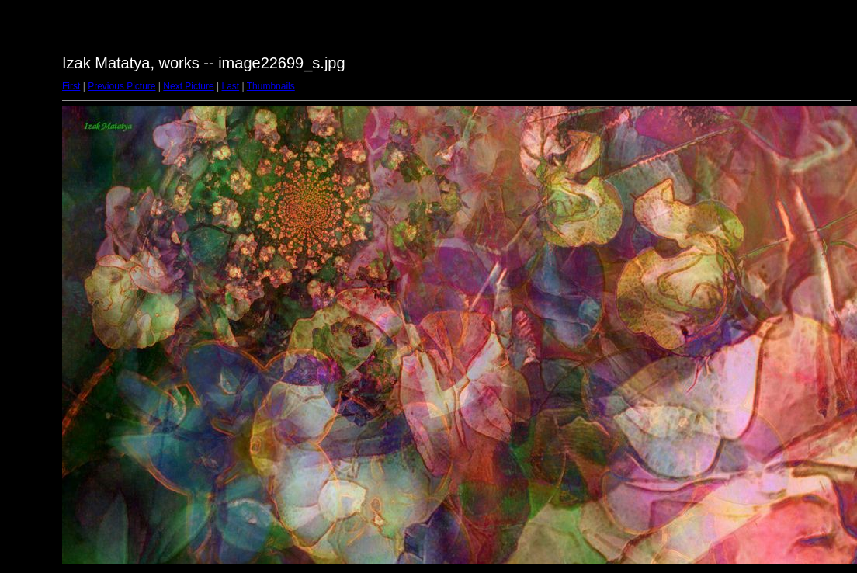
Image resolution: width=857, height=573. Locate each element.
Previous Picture (121, 86)
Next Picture (188, 86)
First (71, 86)
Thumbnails (271, 86)
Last (230, 86)
